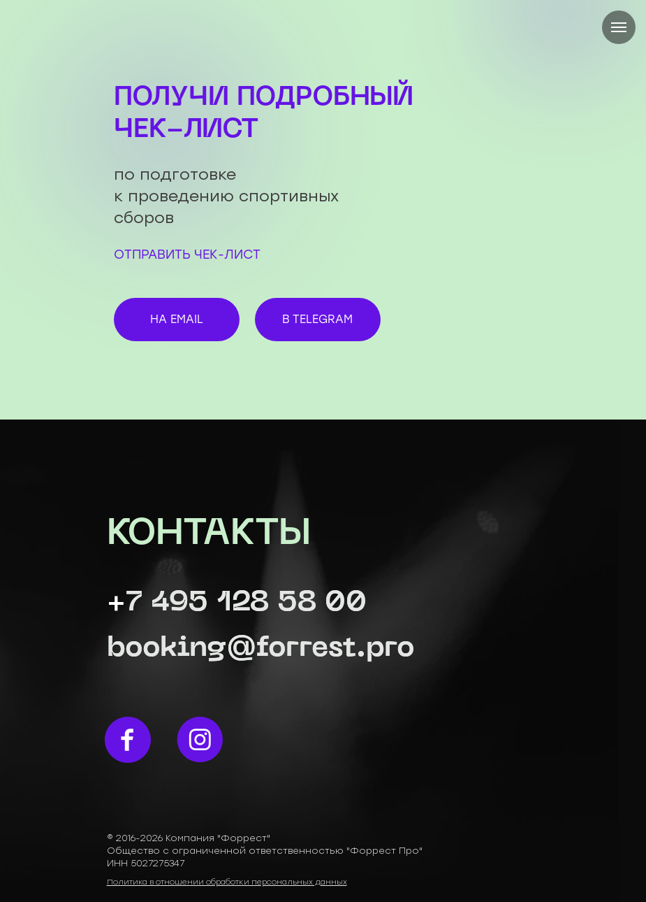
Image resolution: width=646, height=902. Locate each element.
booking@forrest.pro (261, 649)
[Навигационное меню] (618, 27)
